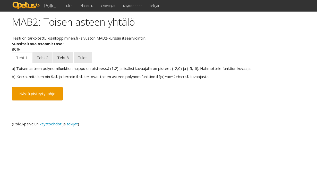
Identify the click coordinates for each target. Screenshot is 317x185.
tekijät (72, 123)
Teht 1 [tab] (22, 57)
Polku (50, 5)
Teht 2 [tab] (42, 57)
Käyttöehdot (132, 5)
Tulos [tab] (83, 57)
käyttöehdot (51, 123)
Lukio (68, 5)
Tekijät (154, 5)
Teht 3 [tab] (63, 57)
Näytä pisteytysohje (37, 93)
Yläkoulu (86, 5)
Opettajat (108, 5)
